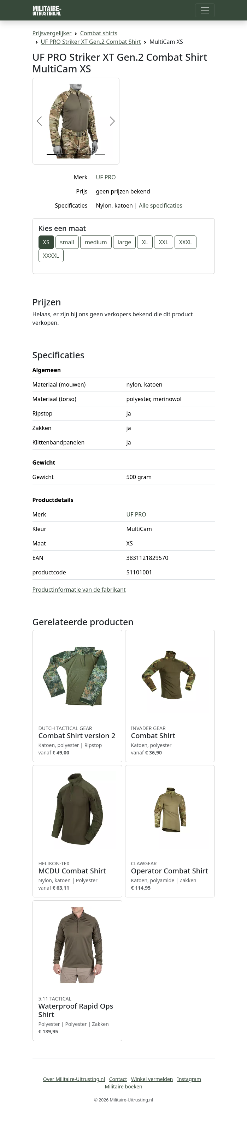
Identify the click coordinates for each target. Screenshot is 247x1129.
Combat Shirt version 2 (77, 732)
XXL (163, 242)
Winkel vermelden (152, 1079)
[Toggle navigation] (205, 10)
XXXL (185, 242)
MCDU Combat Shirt (77, 868)
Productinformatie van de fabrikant (79, 589)
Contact (118, 1079)
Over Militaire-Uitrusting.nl (74, 1079)
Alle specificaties (160, 205)
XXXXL (51, 255)
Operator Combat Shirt (170, 868)
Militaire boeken (123, 1086)
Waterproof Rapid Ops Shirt (77, 1007)
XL (145, 242)
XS (46, 242)
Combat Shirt (170, 732)
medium (96, 242)
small (67, 242)
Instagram (189, 1079)
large (124, 242)
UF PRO (106, 177)
